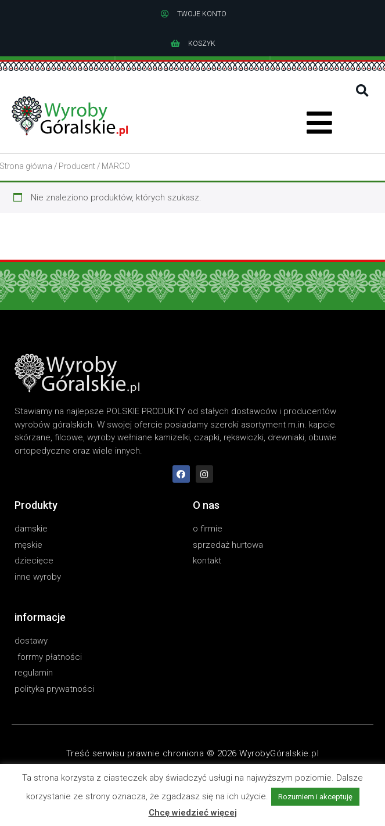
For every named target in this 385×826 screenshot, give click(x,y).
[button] (362, 91)
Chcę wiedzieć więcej (193, 812)
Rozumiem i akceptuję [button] (315, 796)
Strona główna (26, 166)
